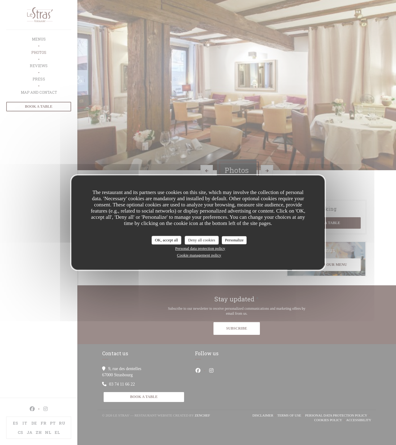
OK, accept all (166, 240)
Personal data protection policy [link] (200, 248)
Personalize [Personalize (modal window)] (234, 240)
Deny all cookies (201, 240)
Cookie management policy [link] (199, 255)
